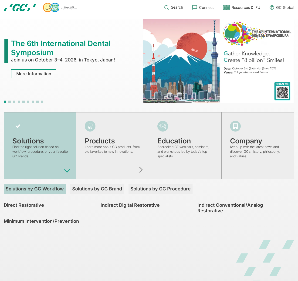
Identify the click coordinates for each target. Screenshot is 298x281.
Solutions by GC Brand (97, 189)
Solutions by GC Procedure (160, 189)
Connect (206, 7)
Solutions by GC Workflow (35, 189)
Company (246, 141)
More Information (33, 73)
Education (174, 141)
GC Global (285, 7)
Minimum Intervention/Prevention (41, 221)
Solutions (28, 141)
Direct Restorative (24, 205)
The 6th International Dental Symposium (61, 48)
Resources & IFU (246, 7)
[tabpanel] (149, 61)
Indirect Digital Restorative (130, 205)
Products (100, 141)
